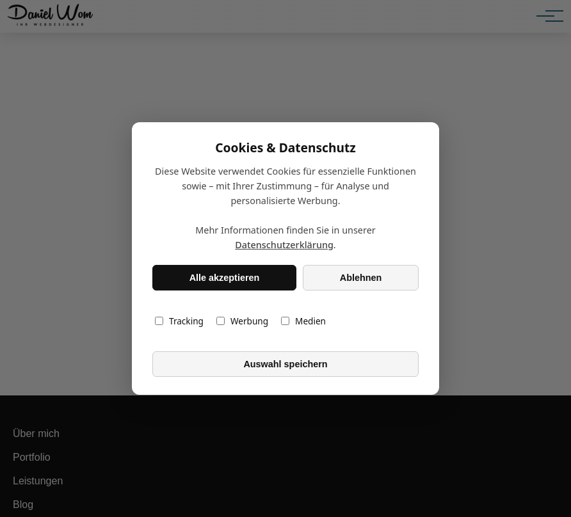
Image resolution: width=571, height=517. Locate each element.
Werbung (242, 321)
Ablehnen (361, 278)
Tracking (179, 321)
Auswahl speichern (285, 364)
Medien (303, 321)
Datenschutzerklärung (284, 245)
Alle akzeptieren (224, 278)
